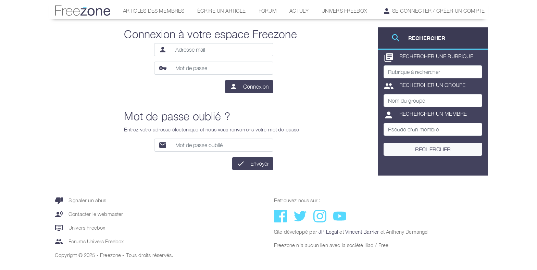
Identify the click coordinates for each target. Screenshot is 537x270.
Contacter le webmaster (89, 214)
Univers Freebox (344, 11)
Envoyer (259, 163)
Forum (268, 11)
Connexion (256, 86)
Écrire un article (221, 11)
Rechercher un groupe (424, 86)
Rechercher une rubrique (428, 57)
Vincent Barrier (362, 232)
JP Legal (328, 232)
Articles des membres (153, 11)
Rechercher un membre (425, 115)
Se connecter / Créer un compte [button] (434, 11)
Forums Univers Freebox (89, 241)
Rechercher (433, 149)
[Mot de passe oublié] (222, 145)
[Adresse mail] (222, 49)
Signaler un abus (81, 200)
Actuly (299, 11)
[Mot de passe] (222, 68)
